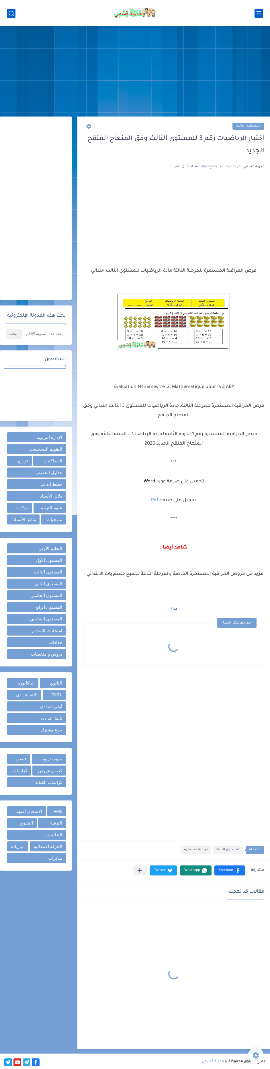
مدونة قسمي (213, 1062)
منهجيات (54, 519)
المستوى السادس (46, 618)
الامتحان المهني (27, 811)
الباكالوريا (26, 683)
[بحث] (11, 13)
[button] (229, 870)
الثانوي (56, 683)
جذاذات (55, 642)
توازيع (23, 460)
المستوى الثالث (248, 126)
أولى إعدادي (51, 706)
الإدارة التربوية (49, 437)
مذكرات (21, 507)
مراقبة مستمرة (196, 850)
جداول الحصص (49, 472)
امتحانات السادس (46, 630)
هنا (174, 609)
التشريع (26, 823)
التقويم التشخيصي (45, 449)
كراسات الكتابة (48, 782)
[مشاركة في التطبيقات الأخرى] (140, 870)
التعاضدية (53, 834)
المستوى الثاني (48, 583)
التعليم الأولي (50, 548)
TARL (57, 694)
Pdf (154, 500)
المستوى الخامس (46, 595)
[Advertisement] (135, 72)
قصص (21, 758)
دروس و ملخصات (46, 654)
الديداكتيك (53, 460)
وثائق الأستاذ (24, 519)
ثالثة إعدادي (27, 694)
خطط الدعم (51, 484)
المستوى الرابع (49, 607)
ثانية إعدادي (51, 718)
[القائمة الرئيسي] (259, 13)
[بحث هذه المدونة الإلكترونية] (44, 333)
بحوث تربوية (51, 758)
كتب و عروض (50, 770)
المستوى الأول (49, 560)
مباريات (18, 846)
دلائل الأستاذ (51, 496)
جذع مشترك (51, 729)
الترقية (56, 823)
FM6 (58, 811)
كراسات (20, 770)
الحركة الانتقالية (48, 846)
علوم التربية (51, 507)
